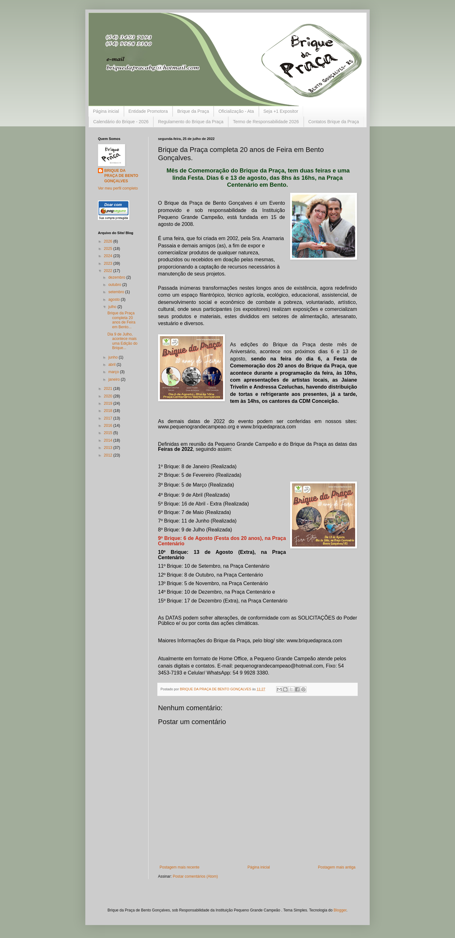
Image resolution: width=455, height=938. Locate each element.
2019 (108, 403)
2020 (108, 396)
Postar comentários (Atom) (195, 876)
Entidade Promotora (148, 111)
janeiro (114, 379)
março (114, 372)
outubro (115, 284)
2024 (108, 256)
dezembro (117, 277)
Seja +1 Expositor (281, 111)
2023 (108, 263)
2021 (108, 388)
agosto (114, 299)
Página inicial (106, 111)
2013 (108, 447)
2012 (108, 455)
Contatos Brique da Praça (333, 121)
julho (113, 307)
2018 (108, 410)
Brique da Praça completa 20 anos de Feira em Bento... (121, 320)
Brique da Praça (193, 111)
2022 (108, 271)
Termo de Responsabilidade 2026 (266, 121)
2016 (108, 425)
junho (113, 357)
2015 (108, 433)
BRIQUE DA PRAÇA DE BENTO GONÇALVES (121, 176)
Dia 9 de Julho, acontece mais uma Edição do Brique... (122, 341)
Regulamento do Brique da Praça (190, 121)
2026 (108, 241)
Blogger (340, 910)
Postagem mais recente (179, 867)
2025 (108, 248)
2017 (108, 418)
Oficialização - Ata (236, 111)
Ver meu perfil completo (118, 188)
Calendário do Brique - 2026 (121, 121)
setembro (116, 292)
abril (112, 364)
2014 (108, 440)
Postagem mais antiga (336, 867)
